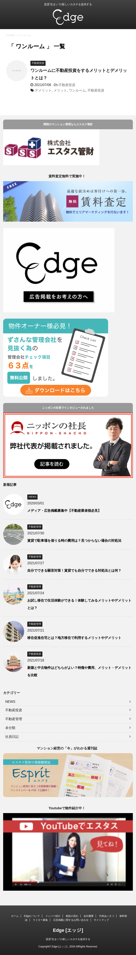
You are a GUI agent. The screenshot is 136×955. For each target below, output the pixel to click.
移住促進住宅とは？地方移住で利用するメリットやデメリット (74, 638)
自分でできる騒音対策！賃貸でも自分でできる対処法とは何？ (74, 570)
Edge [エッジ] (68, 930)
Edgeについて (32, 916)
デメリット (43, 90)
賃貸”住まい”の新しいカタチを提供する (68, 939)
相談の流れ (72, 916)
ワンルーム (77, 90)
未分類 (10, 728)
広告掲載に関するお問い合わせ (71, 920)
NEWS (10, 701)
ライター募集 (40, 920)
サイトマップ (101, 920)
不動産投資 (67, 85)
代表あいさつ (106, 916)
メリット (60, 90)
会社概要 (89, 916)
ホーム (15, 916)
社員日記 (12, 736)
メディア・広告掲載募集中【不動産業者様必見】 (64, 510)
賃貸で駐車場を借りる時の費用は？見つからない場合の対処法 (74, 540)
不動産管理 (13, 719)
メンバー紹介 (52, 916)
